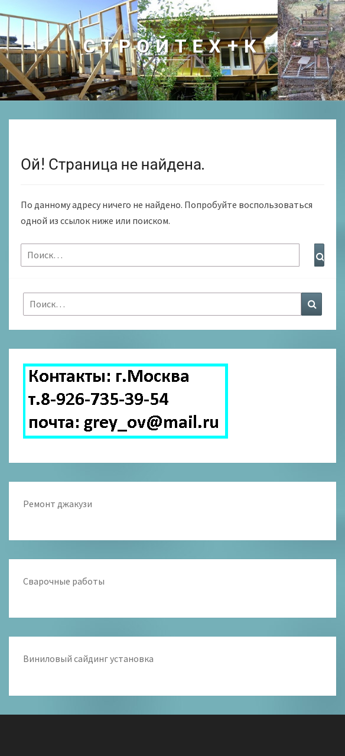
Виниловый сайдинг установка (88, 658)
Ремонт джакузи (57, 504)
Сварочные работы (64, 581)
